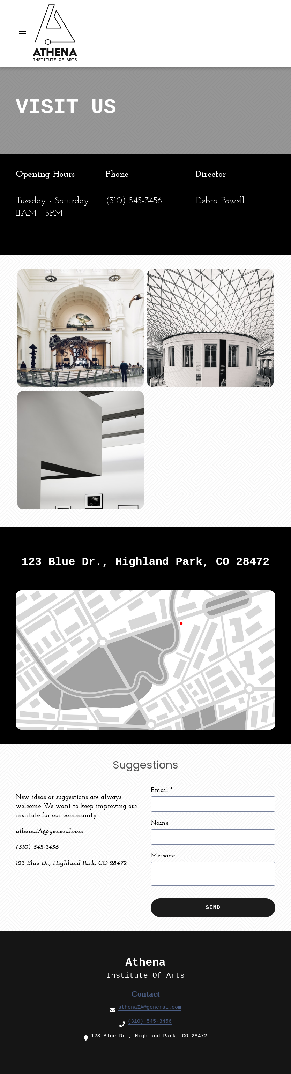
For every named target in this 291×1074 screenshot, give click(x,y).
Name (160, 823)
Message (163, 856)
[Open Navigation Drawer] (22, 34)
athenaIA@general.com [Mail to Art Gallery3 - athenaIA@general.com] (149, 1008)
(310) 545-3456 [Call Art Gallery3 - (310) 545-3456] (150, 1021)
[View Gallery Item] (80, 328)
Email (162, 790)
